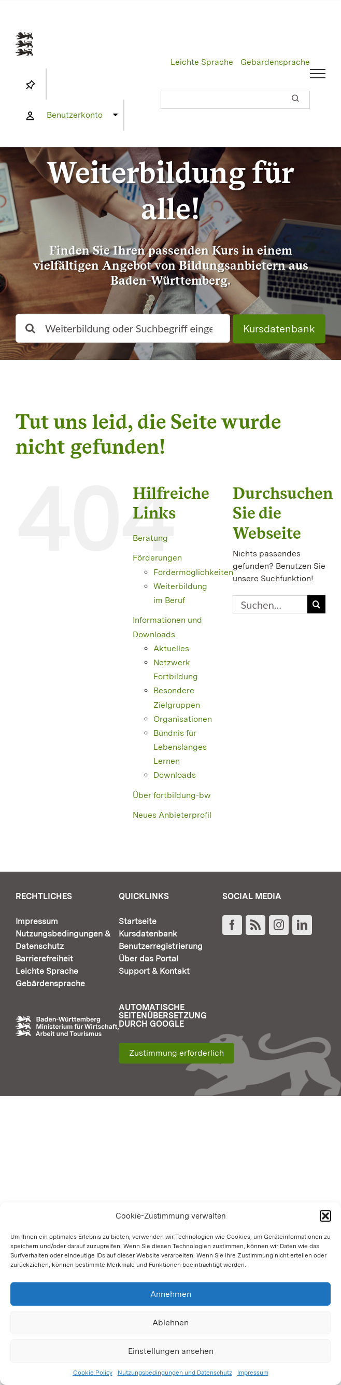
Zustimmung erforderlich (176, 1053)
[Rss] (255, 925)
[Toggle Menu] (318, 73)
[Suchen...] (270, 604)
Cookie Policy (92, 1372)
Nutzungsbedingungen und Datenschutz (175, 1372)
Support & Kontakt (154, 971)
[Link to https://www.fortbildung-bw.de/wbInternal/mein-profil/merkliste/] (30, 85)
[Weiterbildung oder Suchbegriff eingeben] (123, 328)
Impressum (252, 1372)
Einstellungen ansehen (171, 1351)
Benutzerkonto (75, 115)
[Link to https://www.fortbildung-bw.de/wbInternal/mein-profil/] (30, 116)
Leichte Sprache (201, 62)
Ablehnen (170, 1322)
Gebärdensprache (275, 62)
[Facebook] (232, 925)
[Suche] (30, 328)
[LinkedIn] (302, 925)
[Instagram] (279, 925)
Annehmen (170, 1294)
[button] (325, 1216)
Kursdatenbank (279, 329)
